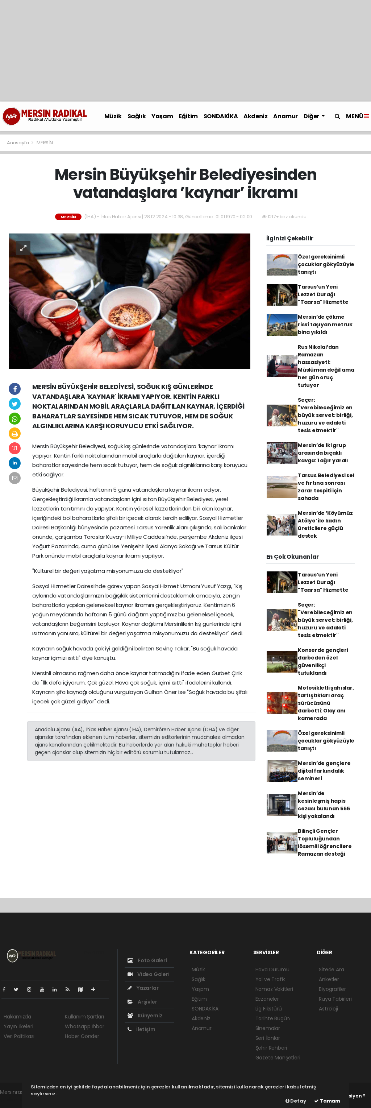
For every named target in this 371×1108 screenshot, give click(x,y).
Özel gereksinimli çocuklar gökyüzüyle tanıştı (326, 264)
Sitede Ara (331, 969)
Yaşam (162, 116)
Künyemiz (145, 1015)
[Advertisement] (185, 51)
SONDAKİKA (221, 116)
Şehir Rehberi (271, 1047)
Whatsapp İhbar (84, 1026)
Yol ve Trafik (270, 979)
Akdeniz (255, 116)
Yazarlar (143, 988)
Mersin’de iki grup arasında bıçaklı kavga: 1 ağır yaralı (323, 453)
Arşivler (142, 1001)
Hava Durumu (272, 969)
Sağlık (137, 116)
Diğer (312, 116)
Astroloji (328, 1008)
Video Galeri (148, 974)
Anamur (285, 116)
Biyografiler (332, 989)
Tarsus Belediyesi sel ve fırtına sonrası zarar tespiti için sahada (326, 487)
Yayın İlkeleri (18, 1026)
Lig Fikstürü (268, 1008)
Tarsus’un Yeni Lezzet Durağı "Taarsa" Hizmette (323, 294)
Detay (295, 1100)
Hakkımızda (17, 1016)
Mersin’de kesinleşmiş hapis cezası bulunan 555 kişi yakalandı (324, 805)
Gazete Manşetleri (277, 1057)
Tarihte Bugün (272, 1018)
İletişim (141, 1029)
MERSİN (45, 142)
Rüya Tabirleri (335, 998)
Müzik (113, 116)
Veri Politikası (19, 1036)
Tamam (327, 1100)
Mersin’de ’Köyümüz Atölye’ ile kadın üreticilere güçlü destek (325, 524)
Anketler (329, 979)
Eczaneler (267, 998)
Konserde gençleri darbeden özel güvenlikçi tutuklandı (323, 661)
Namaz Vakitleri (274, 989)
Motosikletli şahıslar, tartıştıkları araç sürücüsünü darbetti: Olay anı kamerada (326, 703)
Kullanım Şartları (84, 1016)
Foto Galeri (147, 960)
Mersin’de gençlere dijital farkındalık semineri (324, 771)
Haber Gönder (82, 1036)
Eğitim (188, 116)
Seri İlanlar (267, 1038)
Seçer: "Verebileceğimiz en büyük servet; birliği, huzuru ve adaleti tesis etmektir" (325, 415)
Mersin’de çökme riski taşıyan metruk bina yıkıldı (325, 324)
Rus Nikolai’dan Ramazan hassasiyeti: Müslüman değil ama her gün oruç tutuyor (326, 366)
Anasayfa (18, 142)
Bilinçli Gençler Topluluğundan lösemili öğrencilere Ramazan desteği (325, 842)
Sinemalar (267, 1028)
